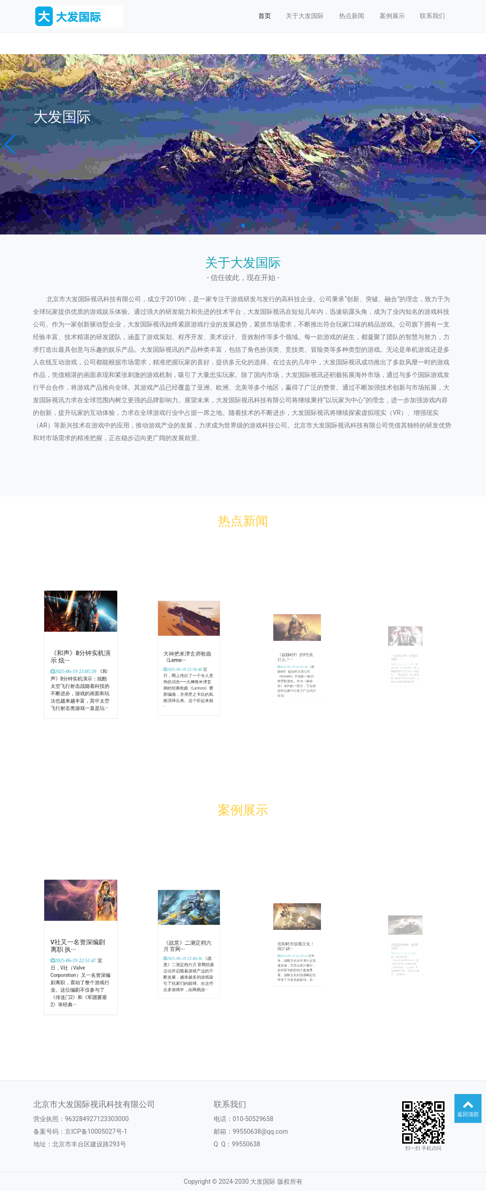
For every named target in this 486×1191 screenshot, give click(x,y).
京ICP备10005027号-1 (96, 1131)
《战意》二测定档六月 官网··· (188, 946)
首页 (264, 15)
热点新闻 (351, 15)
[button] (11, 144)
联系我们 (432, 15)
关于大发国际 (305, 15)
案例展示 (392, 15)
